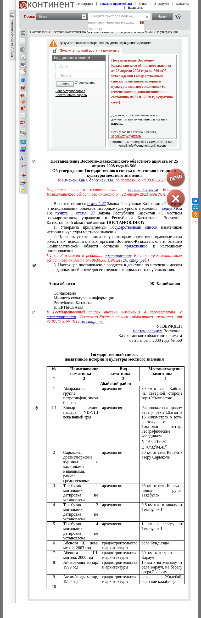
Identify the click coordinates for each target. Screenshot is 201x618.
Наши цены (135, 7)
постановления (118, 255)
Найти (162, 16)
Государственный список (133, 227)
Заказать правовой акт (116, 3)
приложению (136, 246)
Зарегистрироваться (70, 91)
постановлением (61, 316)
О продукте (161, 3)
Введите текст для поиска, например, (111, 22)
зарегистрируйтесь (126, 136)
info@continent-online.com (147, 145)
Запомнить (87, 83)
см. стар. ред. (135, 260)
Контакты (182, 3)
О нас (143, 3)
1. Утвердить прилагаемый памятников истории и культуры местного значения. (114, 229)
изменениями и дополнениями (88, 180)
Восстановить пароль (71, 95)
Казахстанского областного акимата (150, 335)
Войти (64, 84)
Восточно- (157, 331)
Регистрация (84, 3)
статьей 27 (96, 203)
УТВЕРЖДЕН (169, 326)
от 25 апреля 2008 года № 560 (155, 340)
